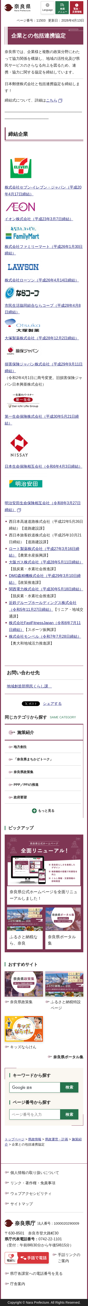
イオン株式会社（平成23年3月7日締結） (39, 219)
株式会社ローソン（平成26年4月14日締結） (42, 280)
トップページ (14, 1139)
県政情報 (34, 1139)
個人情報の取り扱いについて (34, 1173)
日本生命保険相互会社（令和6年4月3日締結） (43, 466)
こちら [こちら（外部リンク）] (51, 100)
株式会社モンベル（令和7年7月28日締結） (45, 636)
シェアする (52, 704)
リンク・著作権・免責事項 (32, 1183)
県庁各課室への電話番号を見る (36, 1274)
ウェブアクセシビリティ (31, 1194)
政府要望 (20, 797)
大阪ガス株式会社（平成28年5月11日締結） (46, 562)
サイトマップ (21, 1204)
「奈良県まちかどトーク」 (33, 759)
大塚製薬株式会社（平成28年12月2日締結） (42, 338)
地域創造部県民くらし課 (29, 686)
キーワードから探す (32, 1075)
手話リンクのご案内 (69, 1258)
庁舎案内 (17, 1284)
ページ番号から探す (32, 1102)
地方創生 (20, 747)
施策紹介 (25, 732)
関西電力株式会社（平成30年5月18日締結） (46, 589)
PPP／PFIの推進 (26, 784)
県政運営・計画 (56, 1139)
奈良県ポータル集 (68, 1057)
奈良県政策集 (23, 772)
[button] (47, 7)
